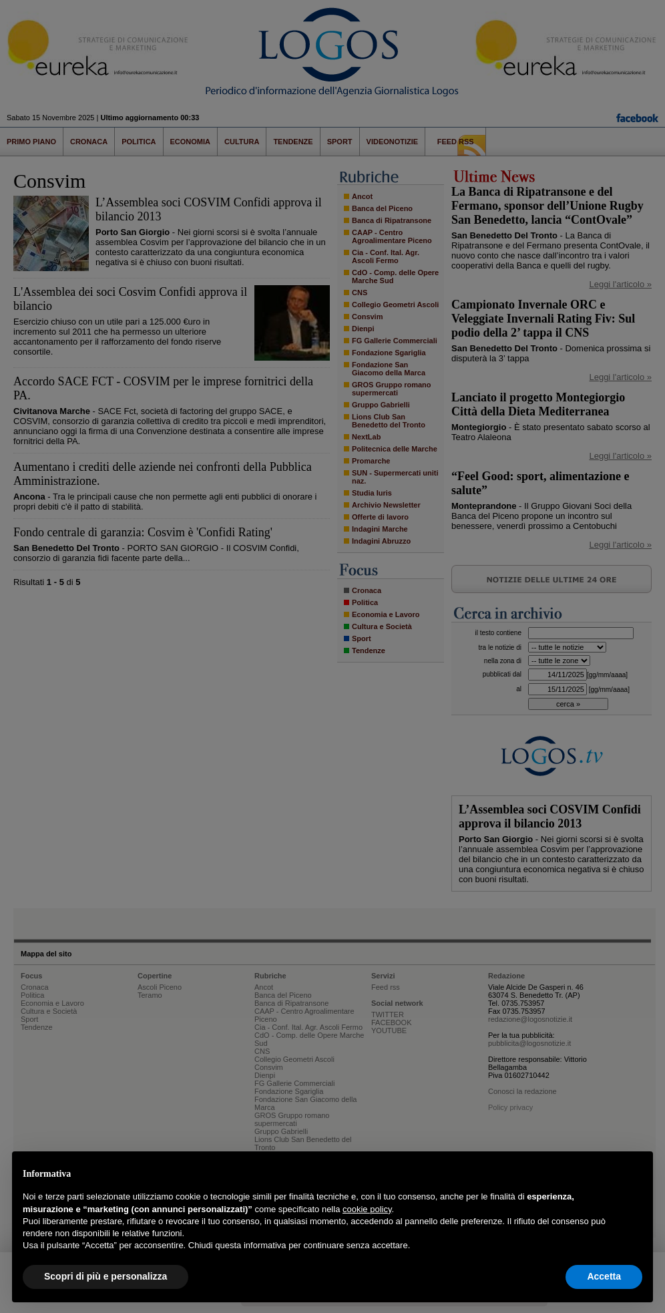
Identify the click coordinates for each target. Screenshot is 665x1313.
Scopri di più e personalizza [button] (105, 1276)
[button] (635, 1172)
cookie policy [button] (367, 1209)
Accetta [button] (604, 1276)
